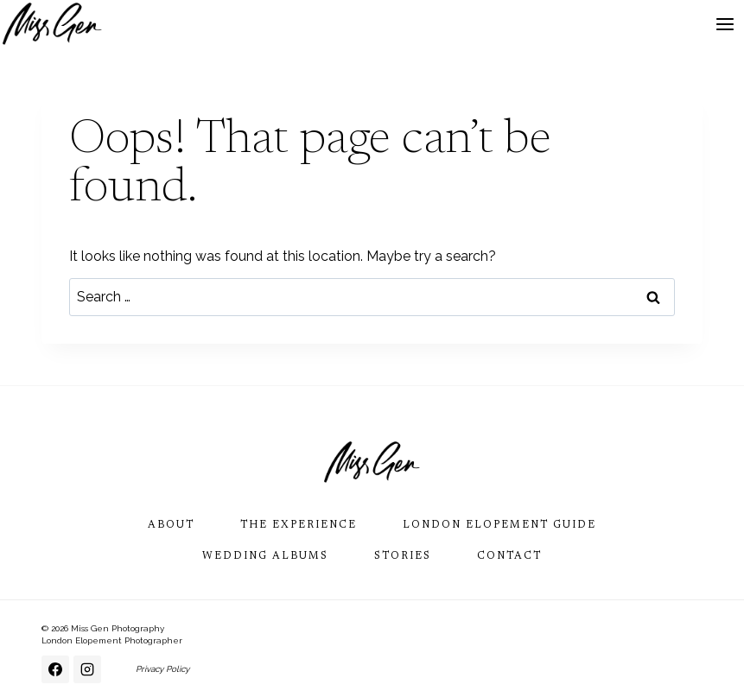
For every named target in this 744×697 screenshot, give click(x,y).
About (171, 525)
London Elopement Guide (499, 525)
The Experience (298, 525)
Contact (509, 556)
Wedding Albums (265, 556)
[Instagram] (87, 669)
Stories (402, 556)
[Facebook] (55, 669)
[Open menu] (724, 24)
